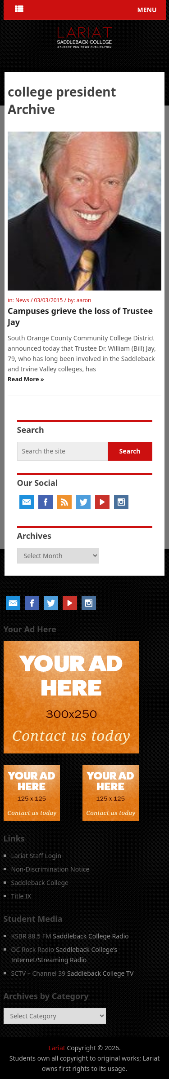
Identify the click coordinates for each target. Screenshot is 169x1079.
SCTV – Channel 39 (38, 973)
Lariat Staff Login (36, 855)
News (22, 300)
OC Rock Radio (33, 949)
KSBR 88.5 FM (31, 936)
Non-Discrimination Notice (50, 869)
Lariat (56, 1048)
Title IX (21, 896)
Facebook (45, 502)
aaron (84, 300)
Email (26, 502)
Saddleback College (40, 882)
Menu (146, 9)
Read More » (26, 379)
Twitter (83, 502)
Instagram (121, 502)
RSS (64, 502)
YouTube (102, 502)
